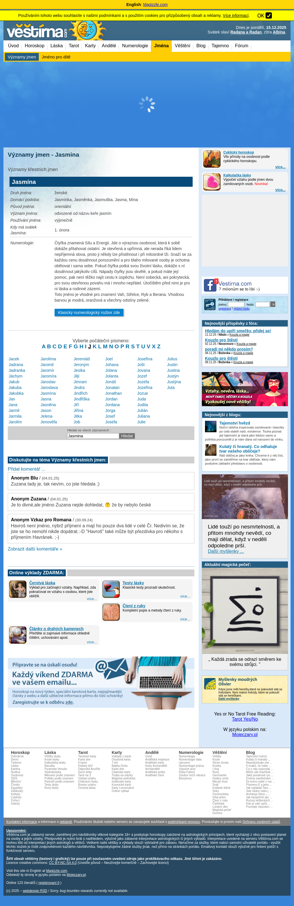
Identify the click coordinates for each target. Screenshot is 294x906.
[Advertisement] (147, 104)
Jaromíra (48, 376)
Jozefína (144, 387)
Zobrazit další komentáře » (35, 549)
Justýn (173, 376)
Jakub (14, 382)
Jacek (14, 359)
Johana (112, 364)
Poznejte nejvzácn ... (259, 806)
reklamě (66, 822)
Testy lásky (133, 583)
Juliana (143, 416)
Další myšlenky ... (226, 551)
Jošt (141, 364)
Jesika (79, 370)
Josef (110, 416)
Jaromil (46, 364)
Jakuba (15, 387)
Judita (142, 404)
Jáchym (15, 376)
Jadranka (17, 370)
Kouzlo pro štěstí (221, 340)
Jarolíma (48, 359)
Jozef (142, 376)
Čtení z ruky (134, 606)
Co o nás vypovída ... (259, 769)
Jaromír (47, 370)
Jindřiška (82, 399)
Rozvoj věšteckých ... (259, 800)
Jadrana (16, 364)
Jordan (111, 399)
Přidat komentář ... (26, 469)
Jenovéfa (48, 422)
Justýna (174, 382)
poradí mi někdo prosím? (229, 349)
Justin (172, 364)
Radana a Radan (246, 32)
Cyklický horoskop (238, 152)
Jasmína (48, 393)
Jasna (45, 399)
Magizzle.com (155, 4)
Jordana (112, 404)
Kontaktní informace (21, 822)
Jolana (111, 370)
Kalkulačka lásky (237, 175)
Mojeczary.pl (245, 734)
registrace (224, 308)
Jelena (46, 416)
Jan (12, 399)
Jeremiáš (82, 359)
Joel (109, 359)
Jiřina (78, 410)
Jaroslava (49, 387)
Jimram (80, 382)
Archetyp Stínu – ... (258, 794)
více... (280, 167)
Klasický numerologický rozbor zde (89, 312)
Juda (141, 399)
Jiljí (77, 376)
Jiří (76, 404)
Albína (279, 32)
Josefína (144, 359)
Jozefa (143, 382)
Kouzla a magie (239, 334)
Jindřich (81, 393)
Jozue (142, 393)
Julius (172, 359)
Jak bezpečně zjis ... (259, 797)
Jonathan (113, 393)
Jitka (78, 416)
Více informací (235, 15)
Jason (45, 410)
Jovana (143, 370)
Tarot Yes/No (245, 719)
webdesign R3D (35, 891)
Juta (171, 387)
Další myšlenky (228, 698)
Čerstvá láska (42, 583)
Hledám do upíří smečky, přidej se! (238, 331)
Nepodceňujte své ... (259, 762)
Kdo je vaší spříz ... (258, 803)
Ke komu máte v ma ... (260, 781)
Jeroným (81, 364)
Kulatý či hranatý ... (258, 759)
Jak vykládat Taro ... (258, 787)
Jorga (110, 410)
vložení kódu (241, 308)
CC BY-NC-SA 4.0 (63, 863)
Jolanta (111, 376)
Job (77, 422)
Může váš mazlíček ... (260, 772)
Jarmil (14, 410)
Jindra (79, 387)
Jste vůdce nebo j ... (259, 791)
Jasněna (48, 404)
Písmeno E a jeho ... (259, 784)
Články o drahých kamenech (56, 628)
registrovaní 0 (48, 883)
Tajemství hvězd (256, 756)
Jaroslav (47, 382)
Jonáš (110, 382)
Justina (173, 370)
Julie (141, 422)
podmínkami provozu (184, 822)
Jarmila (15, 416)
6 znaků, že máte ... (258, 765)
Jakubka (16, 393)
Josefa (111, 422)
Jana (13, 404)
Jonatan (112, 387)
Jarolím (15, 422)
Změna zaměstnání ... (260, 778)
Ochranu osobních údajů (261, 822)
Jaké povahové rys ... (259, 775)
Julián (142, 410)
